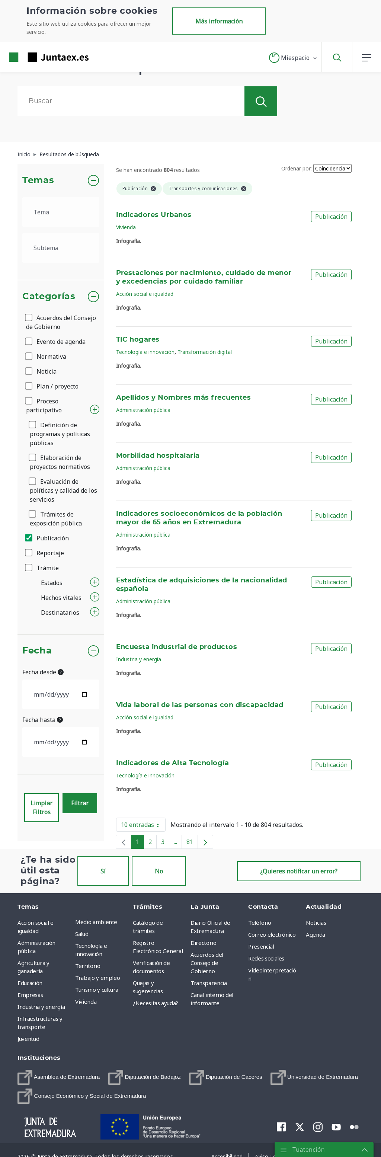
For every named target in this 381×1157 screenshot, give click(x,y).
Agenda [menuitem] (315, 934)
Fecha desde (43, 672)
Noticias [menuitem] (316, 922)
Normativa (46, 356)
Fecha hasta (42, 719)
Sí (103, 871)
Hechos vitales (61, 598)
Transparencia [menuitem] (208, 983)
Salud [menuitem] (81, 933)
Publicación (47, 538)
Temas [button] (38, 180)
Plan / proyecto (52, 386)
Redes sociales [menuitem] (266, 958)
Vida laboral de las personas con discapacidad (200, 705)
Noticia (41, 371)
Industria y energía (138, 659)
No (159, 871)
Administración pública (143, 409)
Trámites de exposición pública (56, 518)
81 (192, 843)
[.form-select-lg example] (60, 212)
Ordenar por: (296, 168)
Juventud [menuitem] (28, 1038)
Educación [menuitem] (29, 983)
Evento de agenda (56, 342)
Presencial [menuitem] (261, 946)
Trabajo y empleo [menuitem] (97, 977)
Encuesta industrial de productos (176, 647)
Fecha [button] (37, 650)
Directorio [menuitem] (203, 942)
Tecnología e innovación (145, 351)
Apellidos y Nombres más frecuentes (183, 397)
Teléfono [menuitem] (259, 922)
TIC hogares (138, 339)
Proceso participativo (44, 405)
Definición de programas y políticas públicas (60, 434)
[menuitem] (58, 1077)
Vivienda (126, 227)
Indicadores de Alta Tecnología (172, 763)
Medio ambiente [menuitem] (96, 922)
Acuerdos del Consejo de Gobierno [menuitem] (206, 963)
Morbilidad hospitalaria (158, 456)
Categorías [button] (49, 296)
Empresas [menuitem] (30, 994)
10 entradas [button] (143, 826)
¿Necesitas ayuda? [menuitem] (155, 1003)
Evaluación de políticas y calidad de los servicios (63, 490)
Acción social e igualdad (144, 293)
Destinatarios (60, 612)
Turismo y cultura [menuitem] (96, 989)
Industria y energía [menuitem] (41, 1006)
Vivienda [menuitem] (85, 1001)
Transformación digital (204, 351)
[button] (293, 57)
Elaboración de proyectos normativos (60, 462)
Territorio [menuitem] (87, 965)
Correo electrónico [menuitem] (272, 934)
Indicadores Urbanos (154, 215)
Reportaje (45, 553)
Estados (52, 583)
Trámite (42, 568)
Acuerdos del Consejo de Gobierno (61, 322)
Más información (219, 21)
